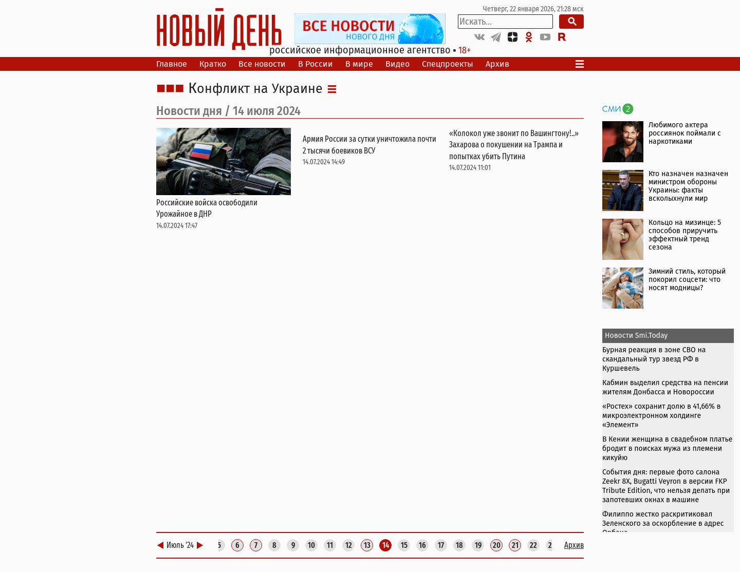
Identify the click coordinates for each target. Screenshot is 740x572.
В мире (359, 64)
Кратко (212, 64)
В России (315, 64)
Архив (497, 64)
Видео (397, 64)
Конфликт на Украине (255, 89)
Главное (171, 64)
